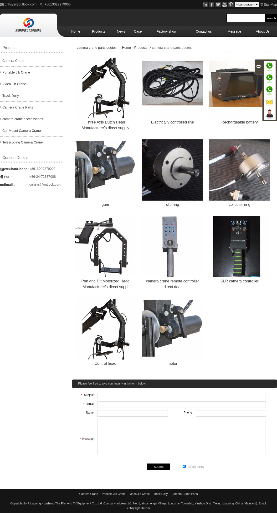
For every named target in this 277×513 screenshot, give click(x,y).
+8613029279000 (57, 4)
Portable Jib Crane (16, 72)
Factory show (166, 31)
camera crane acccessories (22, 119)
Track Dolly (10, 96)
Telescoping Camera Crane (22, 142)
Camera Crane (13, 61)
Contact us (204, 31)
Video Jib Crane (14, 84)
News (121, 31)
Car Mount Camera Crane (21, 131)
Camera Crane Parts (17, 107)
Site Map (270, 4)
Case (138, 31)
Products (98, 31)
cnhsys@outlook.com (20, 4)
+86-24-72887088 (42, 176)
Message (234, 31)
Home (75, 31)
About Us (263, 31)
